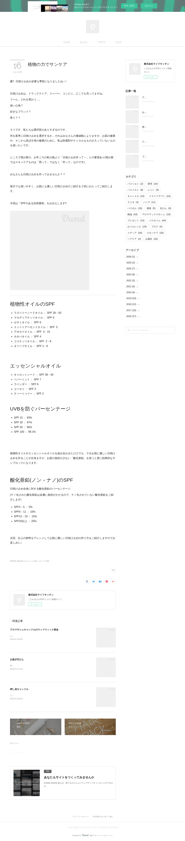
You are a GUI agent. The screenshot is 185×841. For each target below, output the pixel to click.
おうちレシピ (137, 226)
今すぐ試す (129, 5)
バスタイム (157, 220)
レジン (153, 190)
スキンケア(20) (43, 561)
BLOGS (83, 42)
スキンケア (155, 232)
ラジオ (132, 202)
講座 (151, 208)
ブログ (156, 226)
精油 (132, 214)
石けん (165, 208)
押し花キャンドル (19, 689)
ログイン (149, 6)
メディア (134, 232)
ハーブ (149, 202)
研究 (153, 183)
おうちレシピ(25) (30, 561)
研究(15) (13, 561)
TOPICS (101, 42)
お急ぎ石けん (17, 659)
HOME (66, 42)
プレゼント (135, 220)
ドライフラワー (160, 196)
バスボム (134, 208)
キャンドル (135, 196)
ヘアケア (134, 239)
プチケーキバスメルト (153, 156)
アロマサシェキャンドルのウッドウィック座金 (34, 629)
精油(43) (20, 561)
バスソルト (135, 183)
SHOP (118, 42)
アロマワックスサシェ (156, 214)
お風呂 (151, 239)
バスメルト (135, 190)
